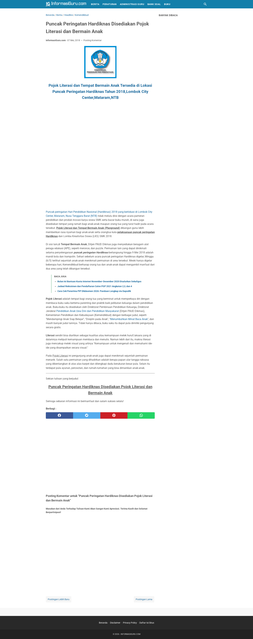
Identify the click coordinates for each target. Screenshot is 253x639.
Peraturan (110, 4)
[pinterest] (114, 415)
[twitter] (86, 415)
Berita (95, 4)
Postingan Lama (144, 599)
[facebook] (59, 415)
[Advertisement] (73, 134)
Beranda (103, 622)
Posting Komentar (92, 40)
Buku (167, 4)
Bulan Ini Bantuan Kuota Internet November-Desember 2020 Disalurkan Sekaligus (99, 281)
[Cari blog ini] (205, 4)
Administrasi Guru (132, 4)
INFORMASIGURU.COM (130, 634)
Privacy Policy (130, 622)
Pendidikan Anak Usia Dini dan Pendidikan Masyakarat (87, 311)
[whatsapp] (141, 415)
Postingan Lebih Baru (58, 599)
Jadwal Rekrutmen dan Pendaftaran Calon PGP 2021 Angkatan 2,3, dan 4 (94, 286)
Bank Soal (154, 4)
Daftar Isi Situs (146, 622)
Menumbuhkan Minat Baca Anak (129, 319)
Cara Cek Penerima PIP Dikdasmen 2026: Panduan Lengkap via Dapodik (94, 291)
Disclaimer (115, 622)
